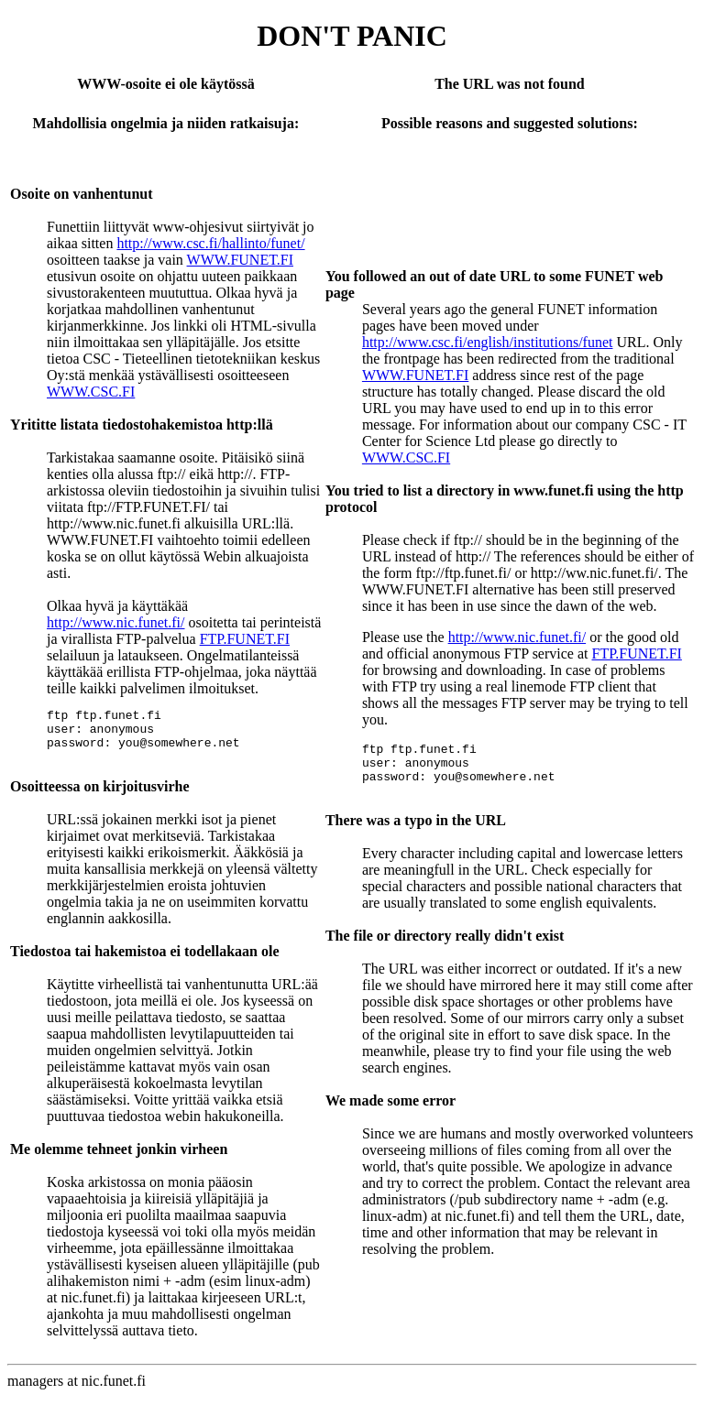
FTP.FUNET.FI (245, 639)
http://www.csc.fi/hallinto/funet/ (210, 243)
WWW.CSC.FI (91, 391)
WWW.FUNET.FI (240, 259)
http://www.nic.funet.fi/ (116, 622)
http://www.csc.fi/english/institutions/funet (487, 342)
